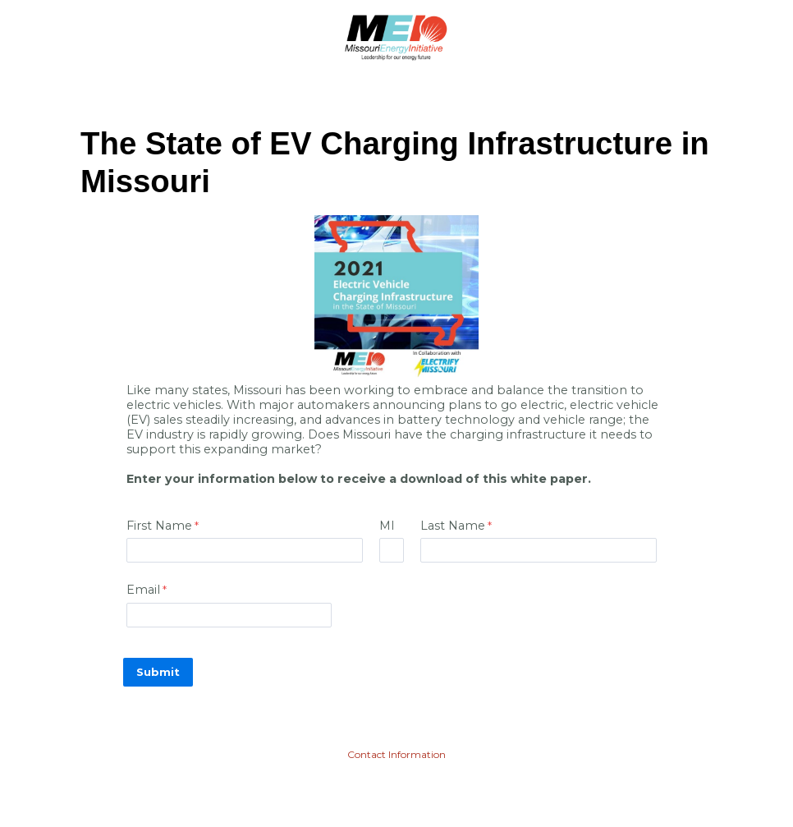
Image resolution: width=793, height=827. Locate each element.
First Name (159, 525)
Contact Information (396, 754)
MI (387, 525)
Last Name (452, 525)
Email (143, 589)
